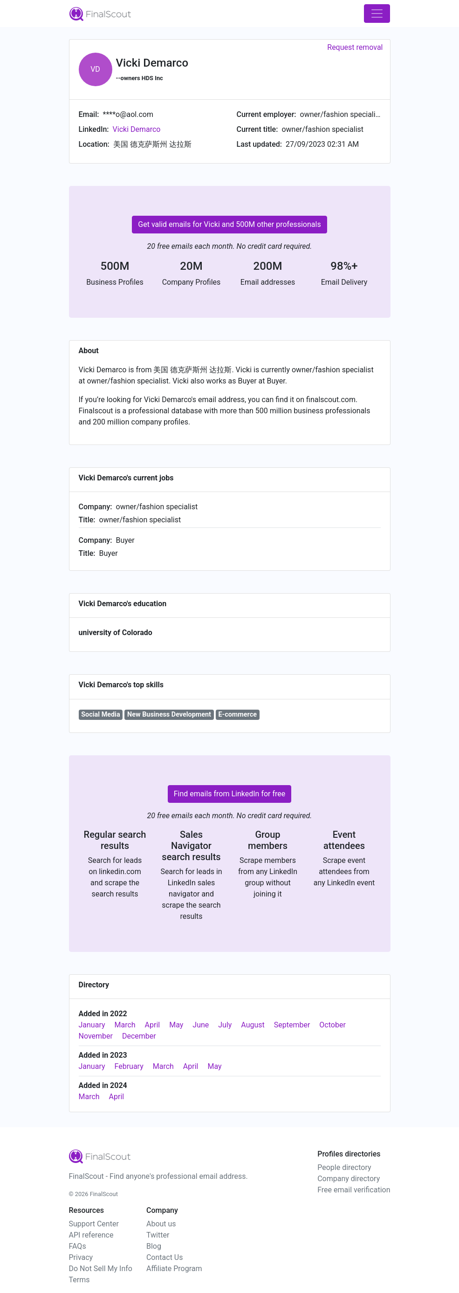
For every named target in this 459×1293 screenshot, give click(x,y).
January (92, 1024)
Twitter (157, 1235)
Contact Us (164, 1257)
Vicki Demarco (137, 129)
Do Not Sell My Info (100, 1268)
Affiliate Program (174, 1268)
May (176, 1024)
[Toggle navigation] (377, 13)
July (225, 1024)
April (152, 1024)
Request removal (355, 47)
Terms (79, 1279)
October (332, 1024)
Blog (153, 1246)
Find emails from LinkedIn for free (230, 793)
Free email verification (353, 1189)
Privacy (81, 1257)
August (252, 1024)
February (129, 1066)
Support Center (94, 1223)
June (200, 1024)
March (125, 1024)
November (96, 1036)
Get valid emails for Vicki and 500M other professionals (229, 224)
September (292, 1024)
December (139, 1036)
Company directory (348, 1178)
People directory (344, 1167)
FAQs (77, 1246)
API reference (91, 1235)
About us (161, 1223)
